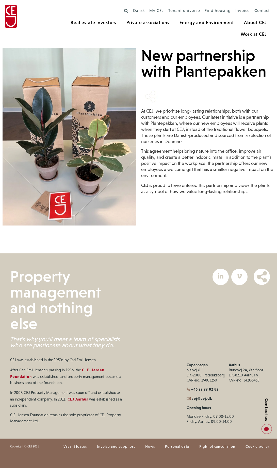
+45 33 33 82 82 (203, 389)
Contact (262, 11)
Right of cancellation (217, 447)
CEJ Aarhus (78, 399)
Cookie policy (257, 447)
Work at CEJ (254, 34)
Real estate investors (93, 22)
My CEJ (156, 11)
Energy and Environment (207, 22)
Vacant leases (75, 447)
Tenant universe (184, 11)
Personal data (177, 447)
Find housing (218, 11)
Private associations (147, 22)
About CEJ (255, 22)
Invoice (242, 11)
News (150, 447)
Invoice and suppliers (116, 447)
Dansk (139, 11)
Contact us (266, 409)
